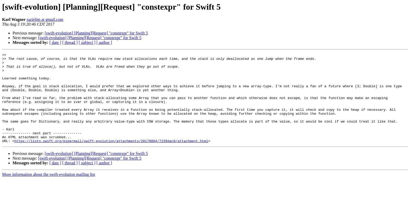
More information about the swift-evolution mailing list (48, 192)
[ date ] (55, 42)
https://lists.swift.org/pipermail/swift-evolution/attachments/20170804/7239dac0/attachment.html (111, 159)
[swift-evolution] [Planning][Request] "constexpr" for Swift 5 (96, 33)
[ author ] (104, 42)
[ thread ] (70, 42)
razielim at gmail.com (45, 19)
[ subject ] (87, 42)
